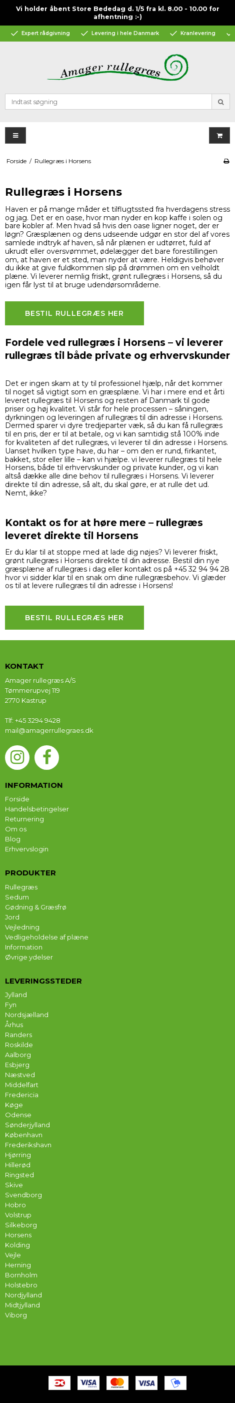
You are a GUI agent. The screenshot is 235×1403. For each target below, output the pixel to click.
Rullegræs (21, 887)
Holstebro (21, 1285)
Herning (18, 1265)
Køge (14, 1105)
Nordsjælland (26, 1015)
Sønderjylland (27, 1125)
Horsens (18, 1235)
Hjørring (18, 1155)
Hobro (15, 1205)
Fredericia (21, 1095)
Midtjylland (22, 1305)
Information (23, 947)
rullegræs (150, 276)
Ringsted (19, 1175)
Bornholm (21, 1275)
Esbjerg (17, 1065)
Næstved (20, 1075)
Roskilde (19, 1045)
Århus (14, 1025)
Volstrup (18, 1215)
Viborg (16, 1315)
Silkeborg (21, 1225)
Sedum (17, 897)
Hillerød (17, 1165)
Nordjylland (23, 1295)
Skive (14, 1185)
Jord (12, 917)
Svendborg (23, 1195)
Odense (18, 1115)
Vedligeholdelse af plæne (46, 937)
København (23, 1135)
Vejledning (22, 927)
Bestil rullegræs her (74, 313)
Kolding (17, 1245)
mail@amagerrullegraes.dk (49, 730)
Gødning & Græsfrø (35, 907)
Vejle (13, 1255)
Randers (18, 1035)
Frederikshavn (28, 1145)
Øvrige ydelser (29, 957)
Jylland (16, 995)
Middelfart (21, 1085)
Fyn (10, 1005)
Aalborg (18, 1055)
